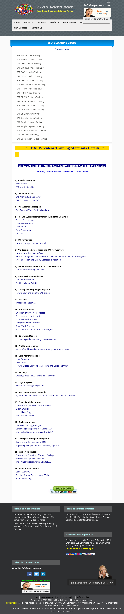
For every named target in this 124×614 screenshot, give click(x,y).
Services (42, 22)
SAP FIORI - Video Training (28, 93)
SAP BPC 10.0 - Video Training (30, 68)
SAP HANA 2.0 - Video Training (30, 101)
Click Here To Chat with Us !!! (96, 20)
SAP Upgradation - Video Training (32, 138)
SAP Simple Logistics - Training (30, 126)
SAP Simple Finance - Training (30, 122)
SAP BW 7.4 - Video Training (29, 72)
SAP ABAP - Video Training (28, 55)
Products (54, 22)
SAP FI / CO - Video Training (29, 88)
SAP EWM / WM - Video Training (31, 84)
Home (17, 22)
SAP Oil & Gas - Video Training (30, 109)
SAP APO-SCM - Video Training (30, 59)
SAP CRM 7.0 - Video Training (30, 80)
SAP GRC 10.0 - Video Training (30, 97)
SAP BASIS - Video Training (29, 63)
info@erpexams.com (97, 5)
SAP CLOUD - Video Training (29, 76)
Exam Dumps (69, 22)
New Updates (20, 27)
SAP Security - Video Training (30, 118)
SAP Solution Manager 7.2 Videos (32, 130)
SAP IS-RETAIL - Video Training (30, 105)
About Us (28, 22)
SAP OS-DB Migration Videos (30, 113)
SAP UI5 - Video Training (28, 134)
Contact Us (37, 27)
